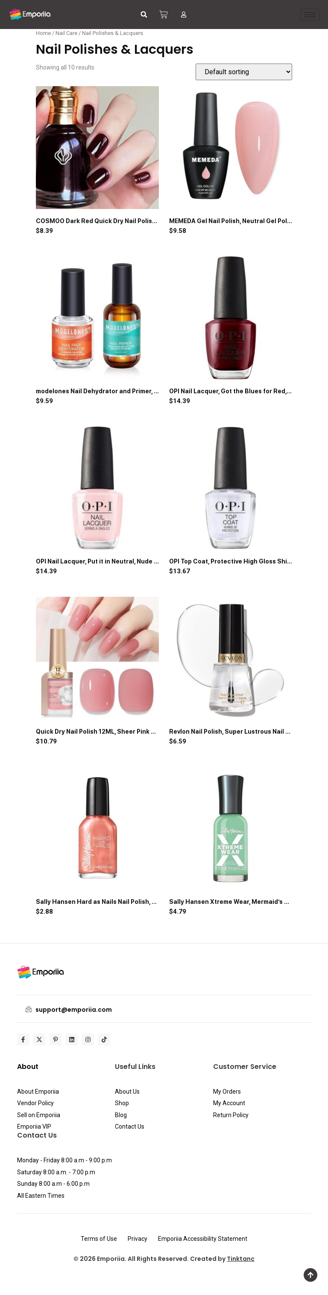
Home (43, 33)
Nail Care (66, 33)
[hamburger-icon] (309, 15)
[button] (144, 14)
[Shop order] (244, 72)
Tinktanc (241, 1258)
